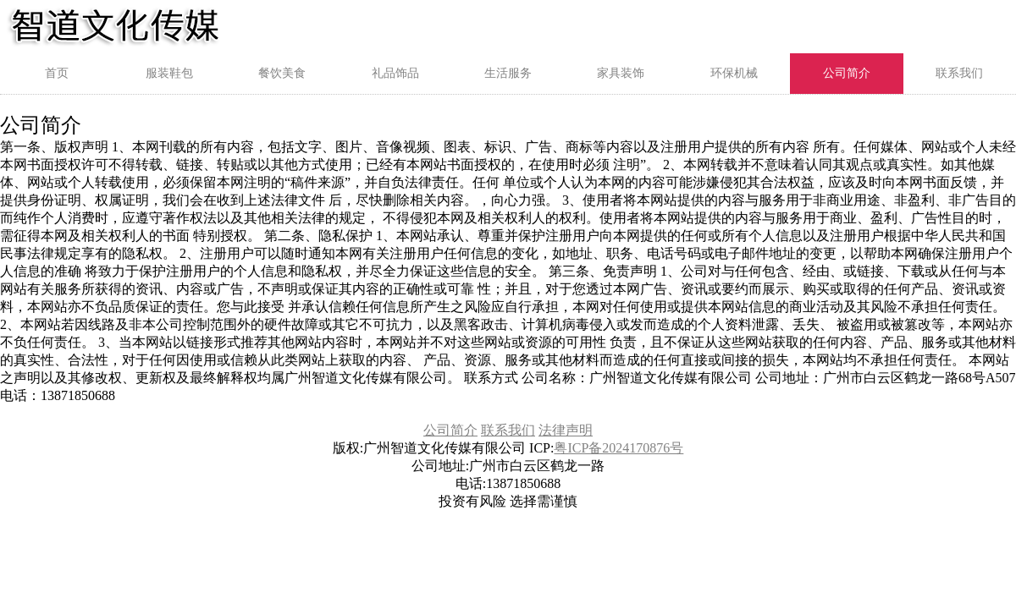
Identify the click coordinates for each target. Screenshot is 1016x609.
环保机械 (734, 73)
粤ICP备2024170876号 (618, 448)
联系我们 (959, 73)
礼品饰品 (395, 73)
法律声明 (565, 430)
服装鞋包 (169, 73)
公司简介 (846, 73)
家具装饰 (620, 73)
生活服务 (508, 73)
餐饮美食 (282, 73)
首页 (57, 73)
